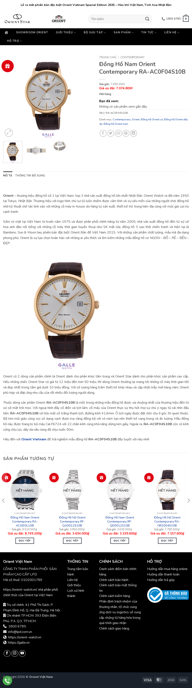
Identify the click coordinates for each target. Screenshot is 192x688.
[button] (186, 19)
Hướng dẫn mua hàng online (167, 569)
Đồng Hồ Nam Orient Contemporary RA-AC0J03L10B (25, 521)
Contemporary (132, 57)
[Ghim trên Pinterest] (125, 133)
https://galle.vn (19, 642)
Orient (136, 119)
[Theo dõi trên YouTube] (22, 653)
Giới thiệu (66, 33)
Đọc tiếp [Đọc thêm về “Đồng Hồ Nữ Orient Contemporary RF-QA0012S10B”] (72, 540)
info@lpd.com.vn (20, 632)
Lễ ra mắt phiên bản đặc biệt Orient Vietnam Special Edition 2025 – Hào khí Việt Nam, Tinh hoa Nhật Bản (96, 5)
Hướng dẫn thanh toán (163, 574)
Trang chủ (107, 57)
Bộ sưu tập (95, 33)
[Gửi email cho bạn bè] (118, 133)
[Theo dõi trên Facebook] (7, 653)
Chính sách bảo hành (114, 580)
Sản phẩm (124, 33)
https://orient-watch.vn (24, 637)
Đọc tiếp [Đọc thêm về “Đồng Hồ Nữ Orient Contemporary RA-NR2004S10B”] (167, 540)
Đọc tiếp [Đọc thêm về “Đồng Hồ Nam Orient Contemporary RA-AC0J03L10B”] (25, 540)
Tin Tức (149, 33)
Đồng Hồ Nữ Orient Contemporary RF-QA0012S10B (72, 521)
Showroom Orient (32, 32)
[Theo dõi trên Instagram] (14, 653)
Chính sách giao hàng (114, 628)
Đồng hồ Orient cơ (152, 119)
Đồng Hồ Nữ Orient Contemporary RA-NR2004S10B (167, 521)
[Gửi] (147, 19)
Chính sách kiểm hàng (114, 596)
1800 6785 (17, 626)
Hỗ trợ (14, 41)
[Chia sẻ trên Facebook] (103, 133)
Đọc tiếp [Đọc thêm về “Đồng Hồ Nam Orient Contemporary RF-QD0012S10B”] (120, 540)
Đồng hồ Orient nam (116, 124)
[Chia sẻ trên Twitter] (110, 133)
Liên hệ (172, 33)
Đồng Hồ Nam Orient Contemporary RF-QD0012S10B (120, 521)
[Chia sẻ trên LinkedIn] (133, 133)
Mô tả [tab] (7, 176)
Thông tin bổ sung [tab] (30, 176)
